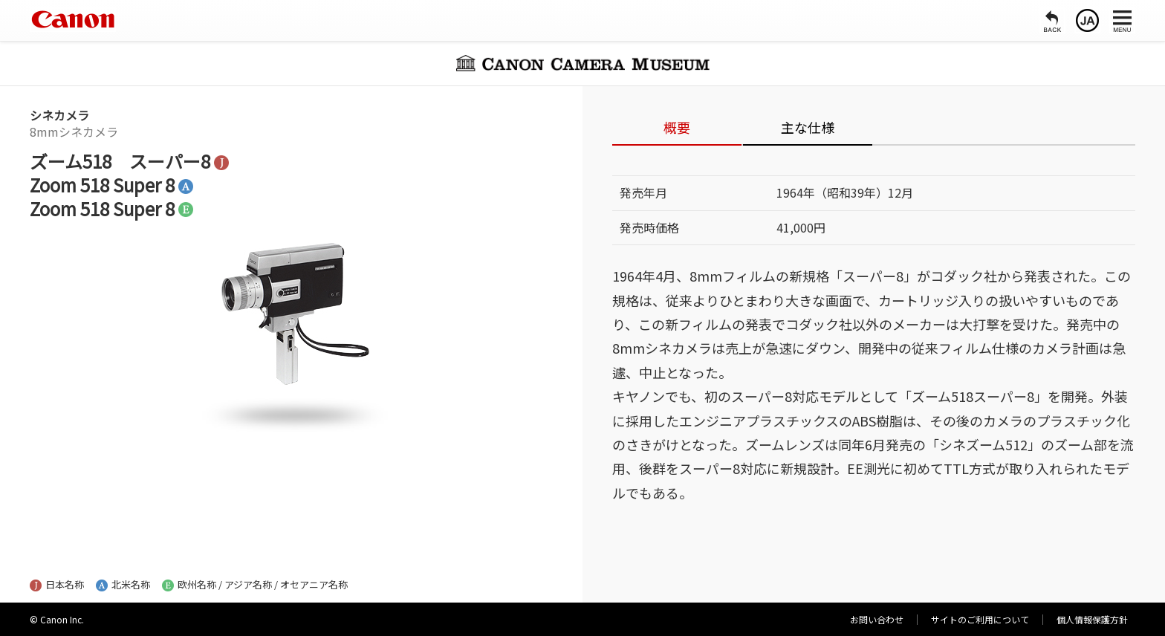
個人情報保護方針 (1092, 619)
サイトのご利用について (980, 619)
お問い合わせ (876, 619)
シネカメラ (59, 115)
